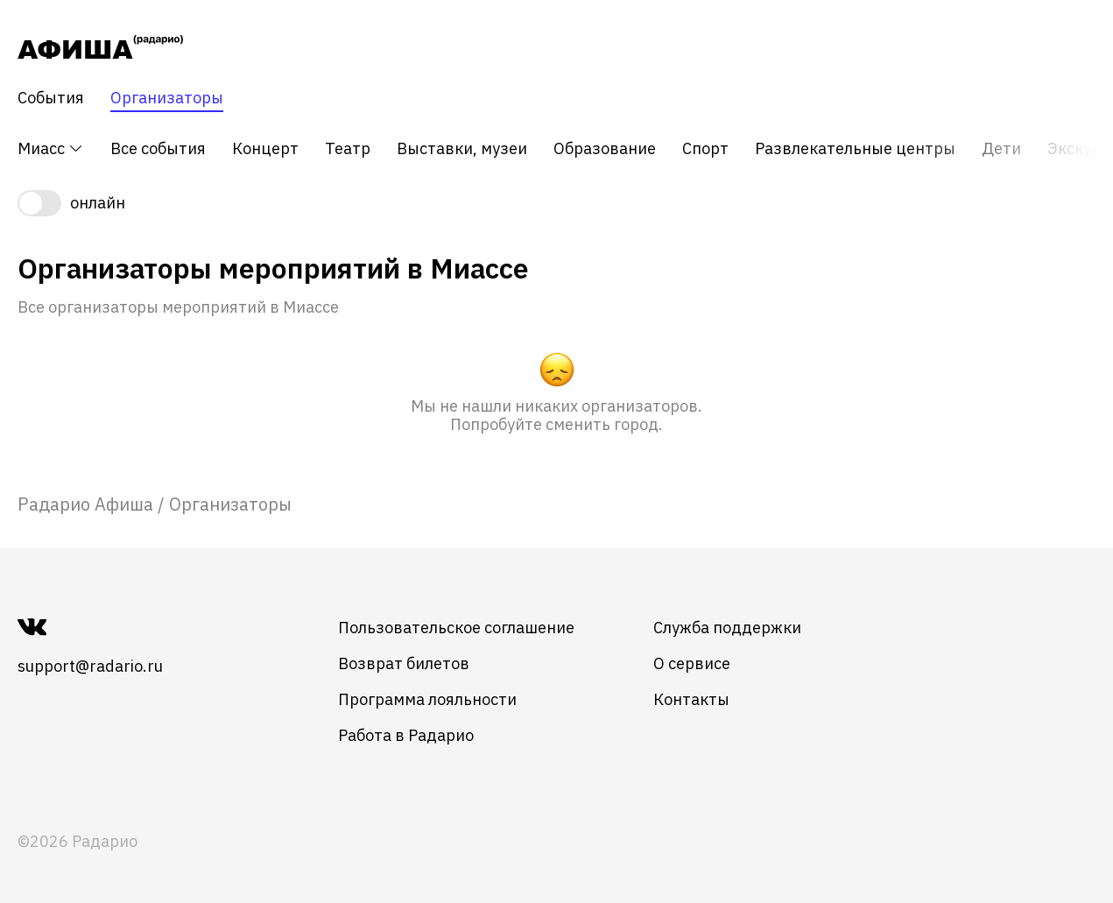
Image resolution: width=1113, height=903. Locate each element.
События (51, 98)
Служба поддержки (727, 627)
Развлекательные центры (855, 149)
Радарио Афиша (85, 504)
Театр (347, 149)
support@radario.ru (90, 666)
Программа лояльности (427, 699)
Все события (158, 149)
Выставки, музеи (462, 149)
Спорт (705, 149)
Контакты (691, 699)
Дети (1001, 149)
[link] (85, 504)
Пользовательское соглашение (456, 627)
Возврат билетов (403, 663)
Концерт (265, 149)
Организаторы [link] (230, 504)
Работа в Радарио (406, 735)
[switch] (556, 203)
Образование (604, 149)
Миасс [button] (51, 148)
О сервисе (691, 663)
